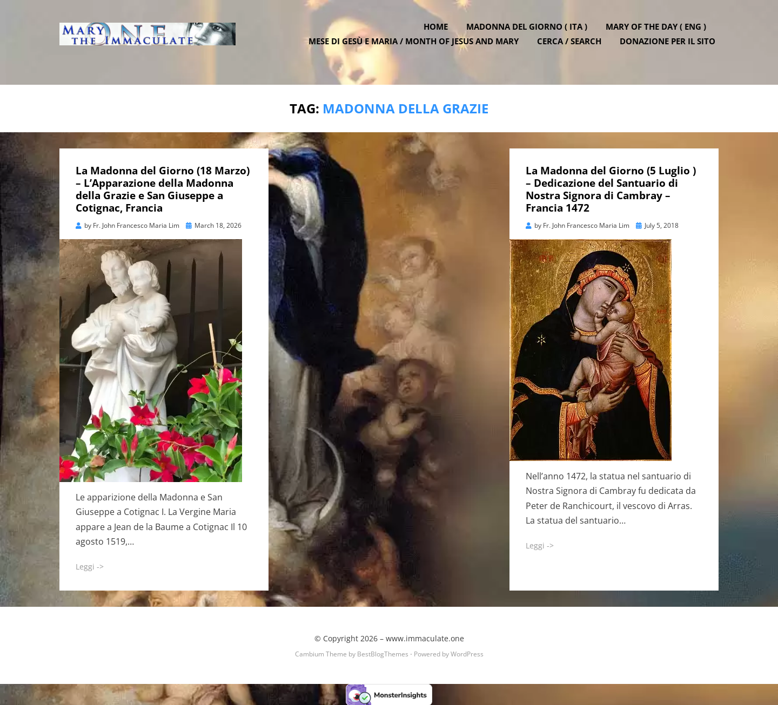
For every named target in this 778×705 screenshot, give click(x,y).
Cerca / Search (572, 48)
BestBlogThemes (382, 652)
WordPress (467, 652)
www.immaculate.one (425, 638)
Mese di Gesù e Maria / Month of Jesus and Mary (417, 48)
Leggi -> (90, 565)
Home (439, 34)
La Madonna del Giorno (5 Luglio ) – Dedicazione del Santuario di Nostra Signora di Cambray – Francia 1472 (611, 188)
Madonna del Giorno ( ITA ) (530, 34)
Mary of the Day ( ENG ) (659, 34)
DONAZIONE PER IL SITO (671, 48)
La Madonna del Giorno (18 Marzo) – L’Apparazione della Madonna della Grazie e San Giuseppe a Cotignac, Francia (163, 188)
